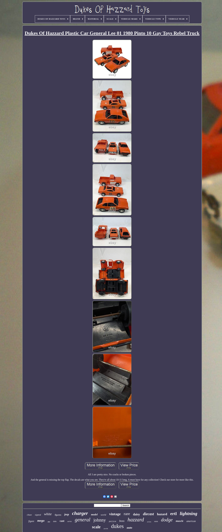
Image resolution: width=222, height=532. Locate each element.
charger (80, 513)
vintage (115, 514)
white (48, 514)
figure (31, 521)
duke (55, 521)
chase (29, 515)
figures (58, 515)
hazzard (135, 519)
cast (62, 520)
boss (121, 520)
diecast (148, 514)
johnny (99, 520)
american (191, 521)
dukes (117, 526)
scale (96, 527)
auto (129, 527)
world (103, 515)
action (149, 522)
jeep (66, 514)
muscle (179, 521)
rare (127, 514)
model (94, 514)
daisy (136, 514)
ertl (173, 513)
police (112, 521)
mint (156, 521)
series (69, 521)
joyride (106, 528)
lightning (188, 513)
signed (38, 515)
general (82, 519)
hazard (162, 514)
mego (41, 520)
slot (49, 522)
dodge (167, 519)
